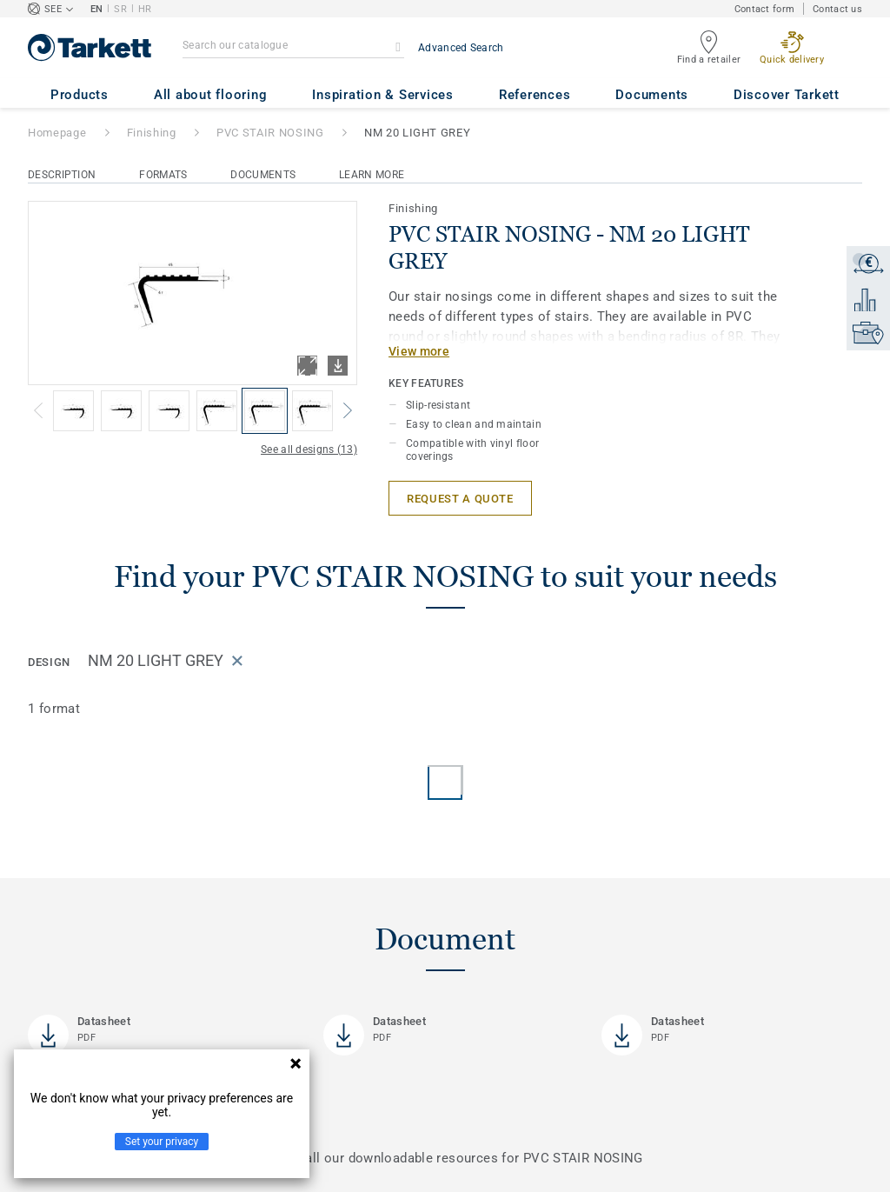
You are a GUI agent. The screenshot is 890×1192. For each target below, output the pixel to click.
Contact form (764, 9)
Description (62, 175)
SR (120, 9)
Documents (263, 175)
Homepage (57, 132)
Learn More (371, 175)
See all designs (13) (309, 449)
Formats (163, 175)
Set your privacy (161, 1141)
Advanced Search (461, 48)
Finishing (151, 132)
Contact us (837, 9)
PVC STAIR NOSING (269, 132)
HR (145, 9)
